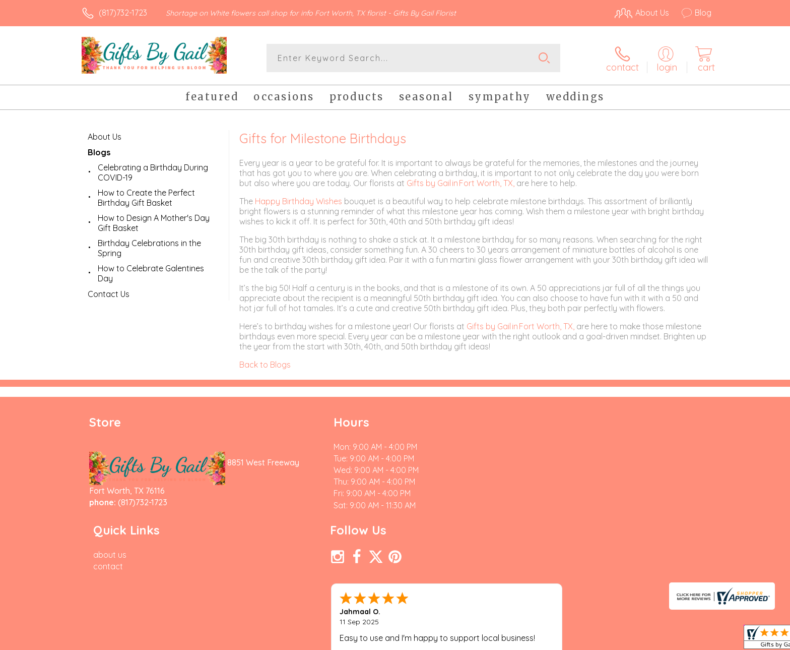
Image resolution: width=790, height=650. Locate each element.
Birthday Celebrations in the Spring (149, 248)
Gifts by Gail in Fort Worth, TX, (461, 183)
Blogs (99, 152)
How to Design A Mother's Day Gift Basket (154, 222)
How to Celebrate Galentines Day (151, 273)
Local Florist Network (622, 639)
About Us (104, 136)
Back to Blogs (265, 364)
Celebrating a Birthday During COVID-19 (153, 172)
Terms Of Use (490, 639)
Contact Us (108, 293)
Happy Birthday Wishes (298, 201)
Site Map (684, 639)
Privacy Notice (550, 639)
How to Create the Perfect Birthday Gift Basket (146, 197)
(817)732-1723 (123, 13)
